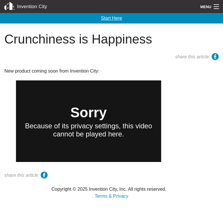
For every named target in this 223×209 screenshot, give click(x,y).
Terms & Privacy (111, 196)
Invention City (32, 6)
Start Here (111, 18)
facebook (215, 57)
